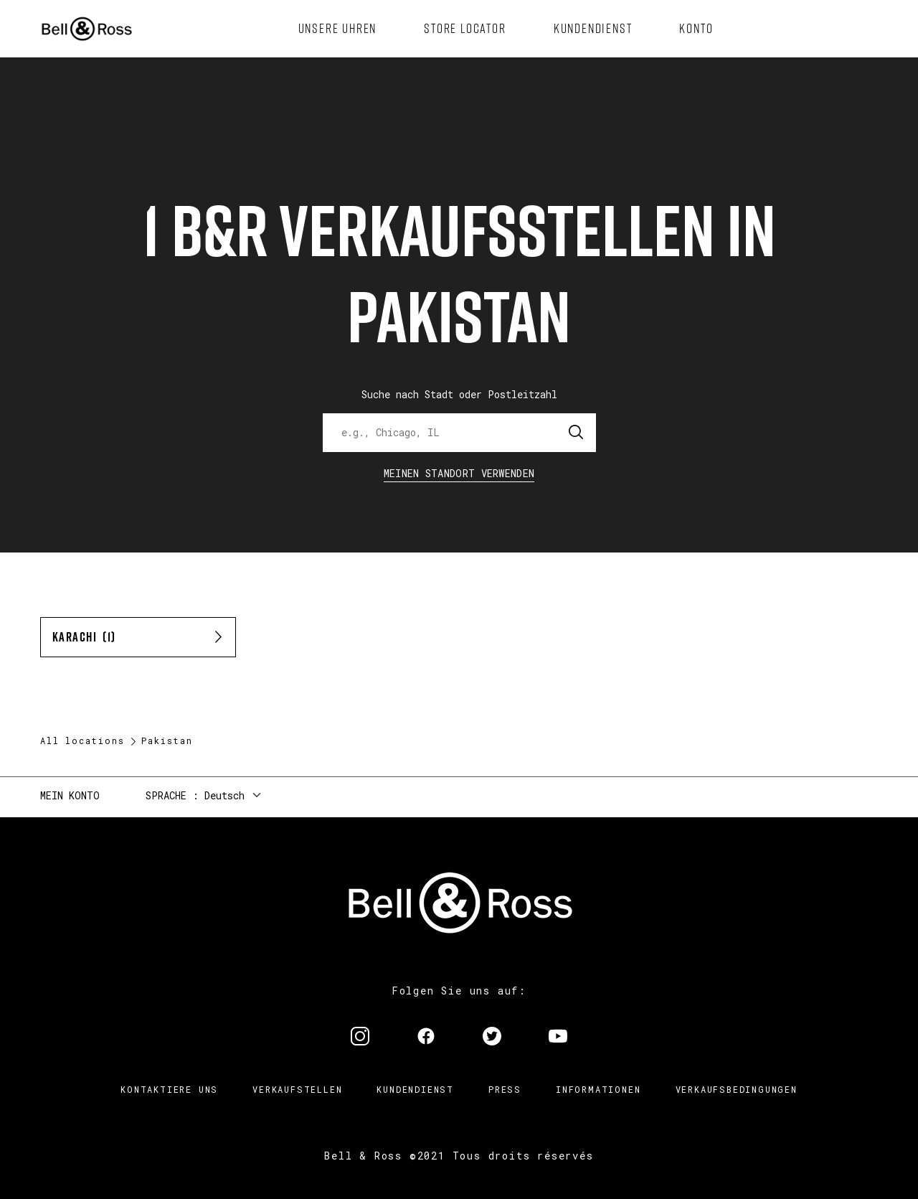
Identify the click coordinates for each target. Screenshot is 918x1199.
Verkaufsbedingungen (737, 1089)
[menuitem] (338, 29)
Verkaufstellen (297, 1089)
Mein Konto (70, 795)
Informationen (598, 1089)
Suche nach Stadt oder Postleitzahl (459, 394)
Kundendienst (415, 1089)
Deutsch (224, 795)
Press (504, 1089)
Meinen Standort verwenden (459, 473)
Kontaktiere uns (169, 1089)
